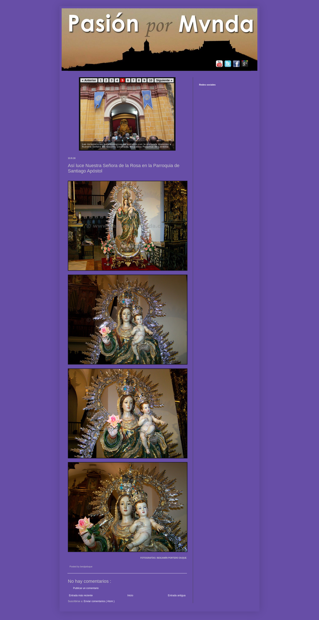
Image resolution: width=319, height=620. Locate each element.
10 (150, 80)
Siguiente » (164, 80)
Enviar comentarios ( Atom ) (99, 601)
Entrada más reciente (81, 595)
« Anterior (89, 80)
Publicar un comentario (86, 588)
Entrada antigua (177, 595)
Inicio (130, 595)
